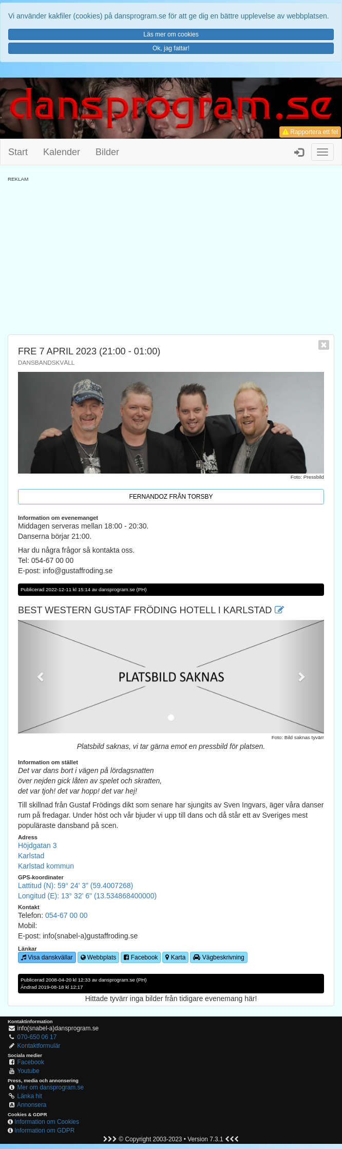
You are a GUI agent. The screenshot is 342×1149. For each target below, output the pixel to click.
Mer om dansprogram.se (50, 1087)
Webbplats (99, 957)
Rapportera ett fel (310, 132)
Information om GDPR (44, 1130)
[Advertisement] (171, 255)
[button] (41, 676)
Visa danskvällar (47, 957)
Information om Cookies (46, 1121)
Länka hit (29, 1096)
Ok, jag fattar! (171, 48)
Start (18, 152)
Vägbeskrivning (218, 957)
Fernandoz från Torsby (171, 496)
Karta (175, 957)
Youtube (28, 1071)
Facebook (141, 957)
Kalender (61, 152)
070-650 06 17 (37, 1037)
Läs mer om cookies (170, 34)
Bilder (107, 152)
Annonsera (32, 1104)
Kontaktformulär (39, 1045)
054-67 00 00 (66, 915)
